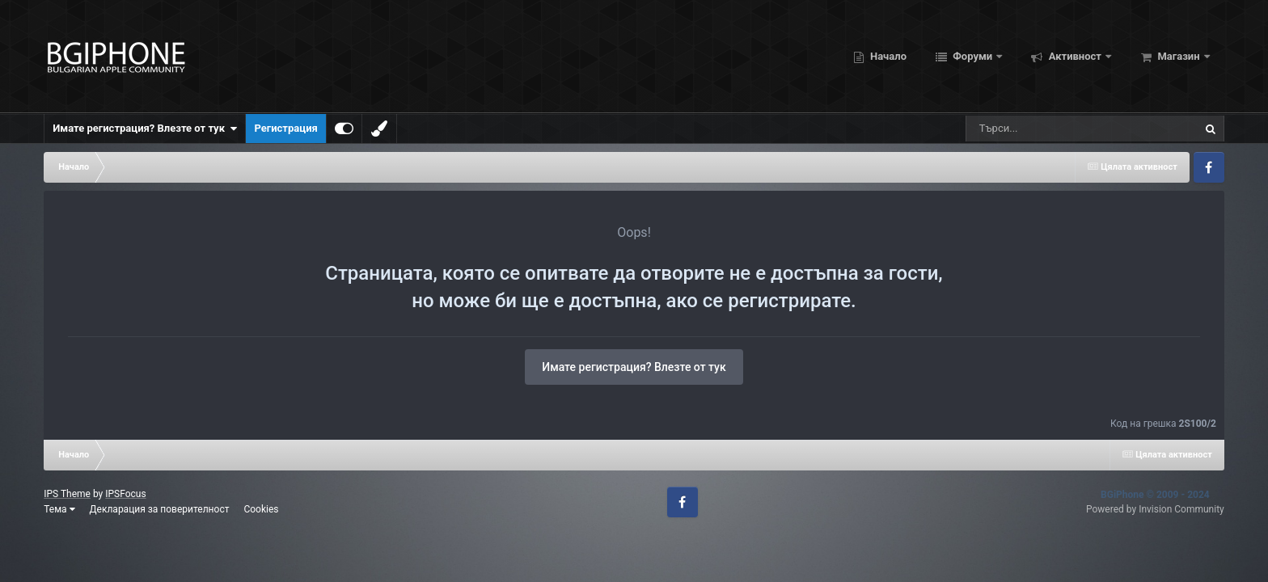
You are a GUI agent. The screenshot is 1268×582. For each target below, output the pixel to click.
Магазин (1178, 56)
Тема (59, 509)
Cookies (260, 509)
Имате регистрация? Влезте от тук (145, 128)
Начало (887, 56)
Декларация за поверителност (160, 509)
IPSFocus (125, 494)
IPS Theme (67, 494)
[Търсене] (1040, 128)
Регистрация (285, 128)
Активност (1075, 56)
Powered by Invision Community (1155, 509)
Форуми (972, 56)
